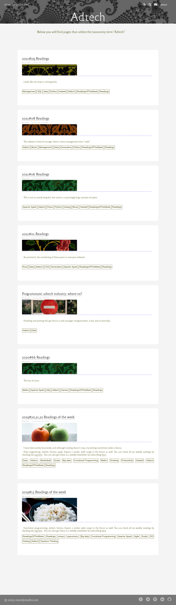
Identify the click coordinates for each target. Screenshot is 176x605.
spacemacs (72, 536)
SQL (39, 91)
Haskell (62, 91)
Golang (67, 207)
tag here (38, 454)
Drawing (114, 460)
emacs (61, 536)
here (104, 454)
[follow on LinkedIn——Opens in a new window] (163, 599)
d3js (48, 390)
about (163, 4)
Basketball (46, 460)
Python (53, 91)
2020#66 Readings (36, 357)
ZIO (151, 536)
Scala (56, 460)
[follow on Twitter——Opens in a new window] (149, 599)
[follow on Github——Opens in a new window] (170, 599)
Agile (136, 536)
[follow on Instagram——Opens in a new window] (156, 599)
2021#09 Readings (35, 58)
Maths (26, 390)
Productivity (127, 460)
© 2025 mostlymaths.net (21, 600)
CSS (47, 267)
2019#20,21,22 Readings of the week (48, 417)
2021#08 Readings (35, 118)
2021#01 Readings (35, 233)
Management (29, 91)
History (34, 460)
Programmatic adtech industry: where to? (52, 293)
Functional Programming (86, 460)
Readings (104, 91)
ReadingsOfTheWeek (87, 91)
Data (56, 147)
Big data (67, 460)
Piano (50, 207)
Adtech (71, 91)
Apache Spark (30, 207)
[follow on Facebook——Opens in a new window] (142, 599)
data (46, 91)
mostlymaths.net (16, 4)
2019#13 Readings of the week (44, 492)
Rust (25, 267)
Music (34, 147)
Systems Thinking (49, 541)
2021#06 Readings (35, 174)
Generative (66, 147)
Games (64, 390)
